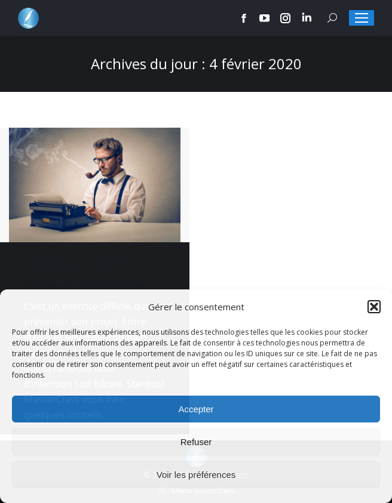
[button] (374, 307)
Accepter (195, 409)
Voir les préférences (196, 475)
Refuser (196, 442)
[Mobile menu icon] (361, 18)
